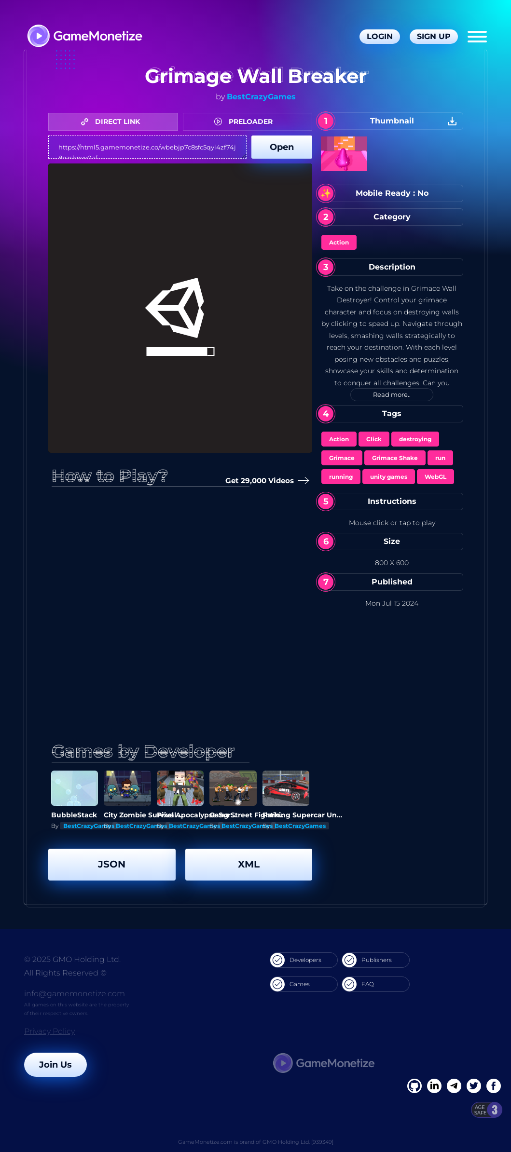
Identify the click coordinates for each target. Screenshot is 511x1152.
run (440, 457)
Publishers (367, 960)
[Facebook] (414, 1086)
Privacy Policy (49, 1031)
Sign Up (434, 36)
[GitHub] (493, 1086)
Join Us (55, 1064)
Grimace (342, 457)
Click (374, 439)
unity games (388, 476)
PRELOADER (246, 121)
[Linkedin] (454, 1086)
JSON (111, 864)
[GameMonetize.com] (84, 37)
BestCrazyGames (261, 96)
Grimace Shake (395, 457)
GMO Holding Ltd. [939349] (297, 1141)
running (341, 476)
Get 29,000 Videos (265, 481)
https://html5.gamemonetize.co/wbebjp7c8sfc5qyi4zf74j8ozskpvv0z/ (147, 147)
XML (249, 864)
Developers (295, 960)
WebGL (435, 476)
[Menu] (477, 36)
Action (339, 242)
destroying (415, 439)
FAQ (358, 984)
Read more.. (392, 394)
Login (380, 36)
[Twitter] (474, 1086)
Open (282, 147)
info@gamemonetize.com (74, 993)
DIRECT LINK (113, 121)
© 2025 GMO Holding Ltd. (72, 959)
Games (290, 984)
